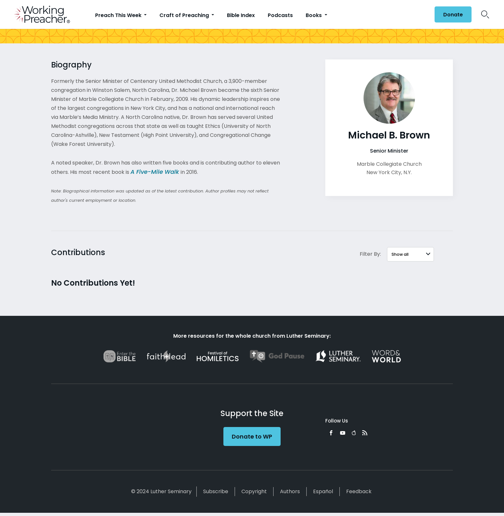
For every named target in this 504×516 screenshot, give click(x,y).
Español (323, 491)
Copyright (254, 491)
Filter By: (370, 254)
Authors (290, 491)
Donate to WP (252, 436)
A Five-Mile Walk (154, 172)
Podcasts (280, 15)
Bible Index (241, 15)
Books (314, 15)
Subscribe (215, 491)
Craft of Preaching (184, 15)
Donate (453, 14)
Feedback (359, 491)
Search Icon (485, 14)
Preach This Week (119, 15)
